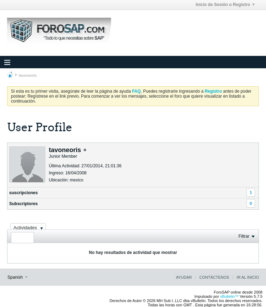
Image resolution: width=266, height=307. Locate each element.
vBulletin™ (229, 296)
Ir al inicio (248, 277)
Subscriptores (23, 203)
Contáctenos (214, 277)
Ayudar (184, 277)
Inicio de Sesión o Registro (225, 4)
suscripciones (23, 192)
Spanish (17, 277)
